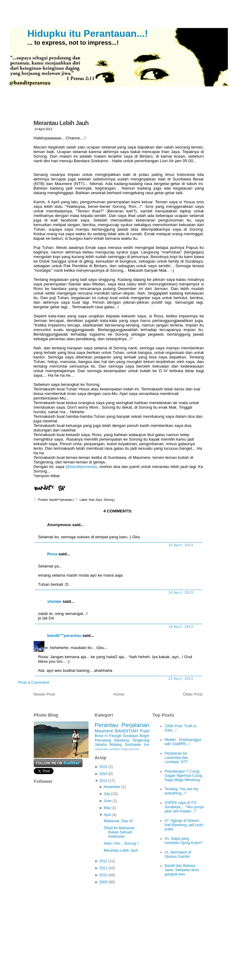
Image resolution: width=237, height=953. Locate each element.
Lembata (114, 749)
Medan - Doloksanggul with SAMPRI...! (183, 742)
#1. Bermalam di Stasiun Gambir (178, 854)
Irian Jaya (95, 499)
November (112, 787)
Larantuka (101, 749)
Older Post (192, 694)
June (108, 801)
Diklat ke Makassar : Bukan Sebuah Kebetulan (120, 832)
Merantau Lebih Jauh (61, 123)
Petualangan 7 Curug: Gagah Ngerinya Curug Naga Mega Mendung (183, 775)
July (107, 794)
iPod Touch (141, 936)
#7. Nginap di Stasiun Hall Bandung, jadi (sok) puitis (184, 825)
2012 (103, 861)
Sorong (108, 499)
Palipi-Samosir (129, 749)
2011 (103, 868)
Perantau (106, 725)
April (107, 815)
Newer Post (44, 694)
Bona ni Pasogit (108, 736)
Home (118, 694)
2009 (103, 882)
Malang (115, 744)
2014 (103, 774)
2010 (103, 875)
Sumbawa (133, 744)
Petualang (103, 740)
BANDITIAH (126, 730)
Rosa (52, 554)
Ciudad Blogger (185, 936)
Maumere (104, 730)
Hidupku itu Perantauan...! (87, 33)
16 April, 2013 (181, 592)
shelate (54, 601)
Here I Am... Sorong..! (121, 843)
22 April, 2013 (181, 678)
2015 (103, 767)
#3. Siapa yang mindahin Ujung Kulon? (183, 840)
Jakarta (100, 744)
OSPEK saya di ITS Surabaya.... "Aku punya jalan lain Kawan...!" (184, 807)
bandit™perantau (64, 635)
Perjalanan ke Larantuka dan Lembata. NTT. (177, 757)
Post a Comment (33, 682)
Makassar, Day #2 (118, 821)
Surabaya (130, 736)
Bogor (144, 736)
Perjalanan (135, 725)
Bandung (121, 740)
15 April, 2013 (181, 545)
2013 (103, 781)
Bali (146, 744)
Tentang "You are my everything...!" (181, 791)
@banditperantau (81, 466)
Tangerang (140, 740)
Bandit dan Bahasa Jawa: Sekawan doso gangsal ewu (182, 870)
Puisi (144, 730)
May (107, 808)
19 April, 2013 (181, 626)
